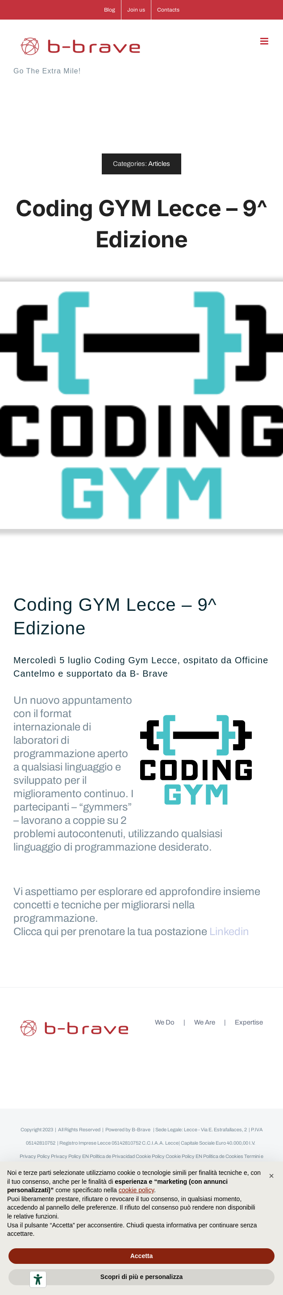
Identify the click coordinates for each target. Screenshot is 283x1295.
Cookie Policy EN (184, 1156)
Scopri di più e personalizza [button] (141, 1276)
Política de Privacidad (112, 1156)
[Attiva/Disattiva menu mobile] (265, 41)
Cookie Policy (150, 1156)
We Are (204, 1022)
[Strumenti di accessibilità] (37, 1279)
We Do (165, 1022)
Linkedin (229, 931)
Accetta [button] (141, 1255)
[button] (271, 1176)
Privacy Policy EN (70, 1156)
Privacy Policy (35, 1156)
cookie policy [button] (136, 1190)
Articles (159, 163)
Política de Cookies (223, 1156)
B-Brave (141, 1129)
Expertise (249, 1022)
